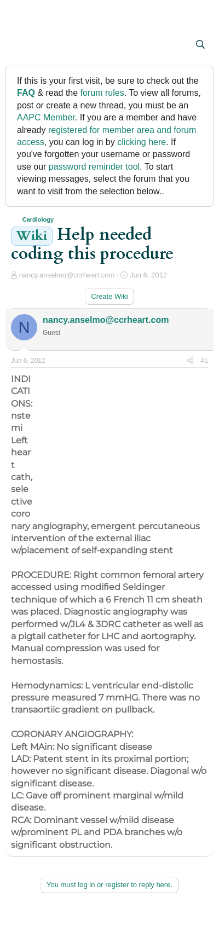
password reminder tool (94, 166)
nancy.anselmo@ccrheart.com (67, 275)
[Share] (190, 361)
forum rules (102, 92)
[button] (20, 45)
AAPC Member (46, 117)
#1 (204, 360)
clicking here (141, 142)
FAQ (26, 92)
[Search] (200, 44)
